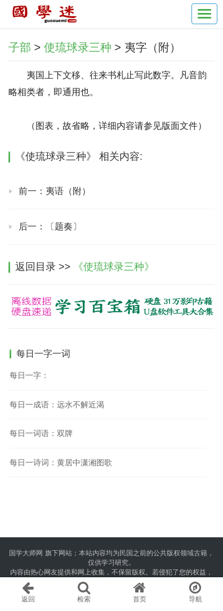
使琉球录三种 (78, 47)
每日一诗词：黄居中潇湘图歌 (61, 462)
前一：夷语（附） (55, 191)
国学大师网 (26, 553)
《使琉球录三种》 (113, 266)
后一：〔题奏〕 (50, 226)
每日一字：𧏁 (29, 375)
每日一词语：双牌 (41, 433)
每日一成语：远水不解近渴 (57, 404)
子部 (19, 47)
